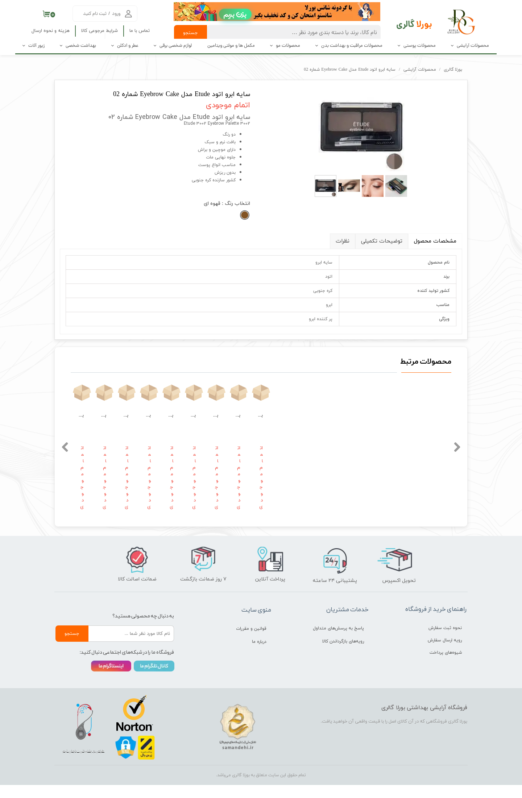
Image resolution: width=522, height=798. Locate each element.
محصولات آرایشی (473, 45)
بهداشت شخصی (81, 45)
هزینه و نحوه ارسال (51, 31)
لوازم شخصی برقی (176, 45)
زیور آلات (36, 45)
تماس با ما (139, 31)
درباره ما (259, 655)
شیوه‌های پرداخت (446, 666)
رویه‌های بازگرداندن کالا (343, 654)
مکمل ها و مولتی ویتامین (231, 45)
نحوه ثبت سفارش (445, 641)
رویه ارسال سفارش (445, 653)
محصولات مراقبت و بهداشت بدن (351, 45)
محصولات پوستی (419, 45)
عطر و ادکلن (127, 45)
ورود (116, 14)
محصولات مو (288, 45)
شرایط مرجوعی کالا (99, 31)
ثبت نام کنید (95, 14)
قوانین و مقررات (251, 642)
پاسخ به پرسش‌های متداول (338, 641)
